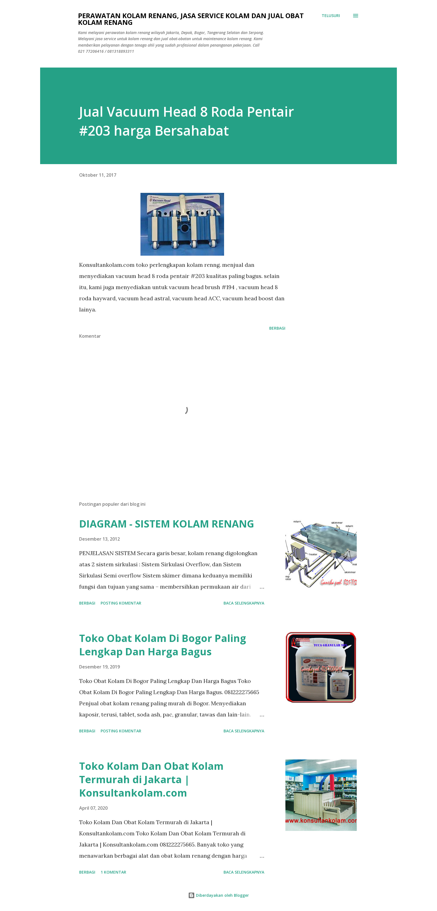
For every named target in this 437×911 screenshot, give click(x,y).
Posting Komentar (121, 603)
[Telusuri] (331, 15)
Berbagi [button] (277, 328)
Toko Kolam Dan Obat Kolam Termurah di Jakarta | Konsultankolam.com (151, 779)
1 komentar (113, 872)
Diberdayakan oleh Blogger (218, 895)
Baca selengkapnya (244, 603)
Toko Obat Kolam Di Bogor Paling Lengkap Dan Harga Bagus (162, 644)
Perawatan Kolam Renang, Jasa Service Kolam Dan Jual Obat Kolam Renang (191, 19)
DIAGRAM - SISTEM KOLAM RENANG (166, 524)
